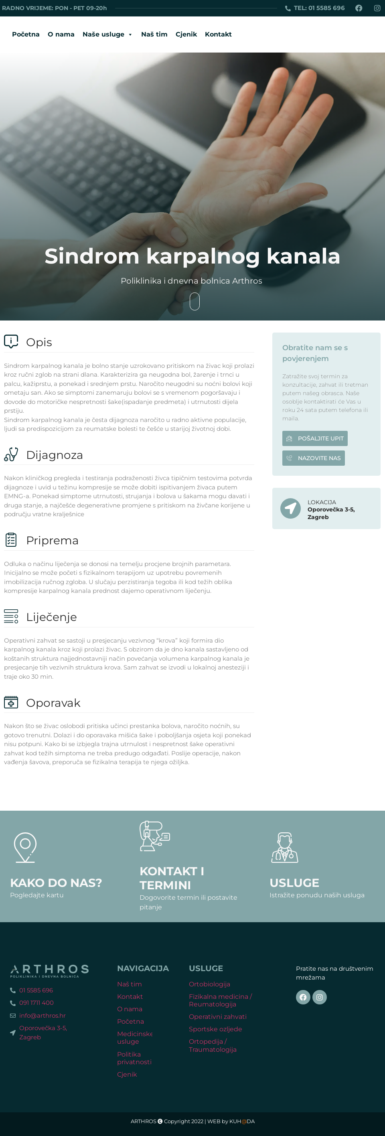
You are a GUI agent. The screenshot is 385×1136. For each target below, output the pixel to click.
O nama (61, 34)
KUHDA (242, 1121)
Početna (26, 34)
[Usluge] (285, 847)
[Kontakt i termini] (155, 836)
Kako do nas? (56, 883)
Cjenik (186, 34)
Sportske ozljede (215, 1029)
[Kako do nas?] (25, 847)
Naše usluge (108, 34)
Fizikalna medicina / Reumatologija (220, 1000)
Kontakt (218, 34)
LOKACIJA (322, 502)
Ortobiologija (209, 984)
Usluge (294, 883)
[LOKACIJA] (290, 508)
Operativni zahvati (218, 1016)
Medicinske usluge (135, 1037)
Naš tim (154, 34)
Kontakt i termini (172, 878)
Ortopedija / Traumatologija (213, 1045)
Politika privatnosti (134, 1058)
